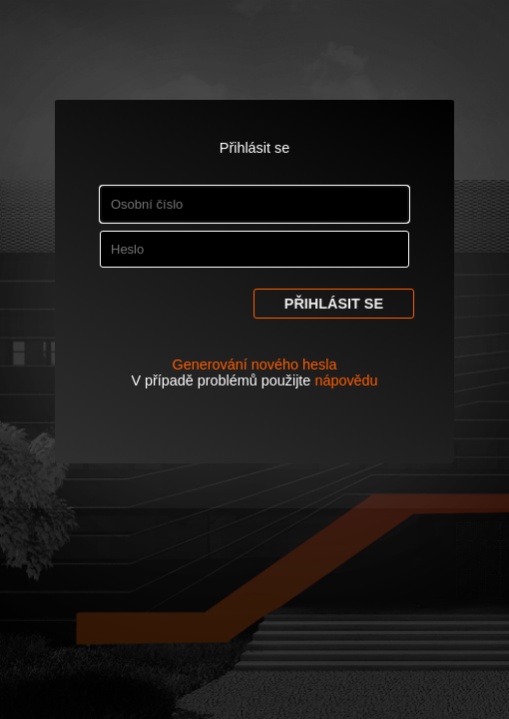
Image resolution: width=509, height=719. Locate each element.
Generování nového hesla (255, 364)
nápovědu (345, 380)
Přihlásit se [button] (333, 304)
